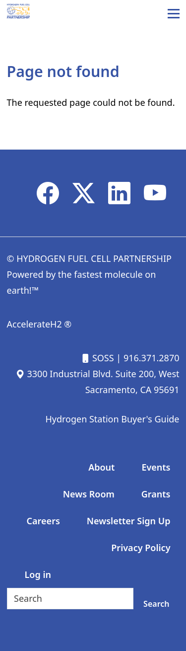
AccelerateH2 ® (39, 324)
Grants (156, 494)
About (101, 467)
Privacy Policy (140, 548)
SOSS (97, 358)
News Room (89, 494)
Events (155, 467)
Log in (38, 574)
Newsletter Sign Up (129, 521)
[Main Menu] (174, 13)
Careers (43, 521)
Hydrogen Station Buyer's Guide (112, 419)
